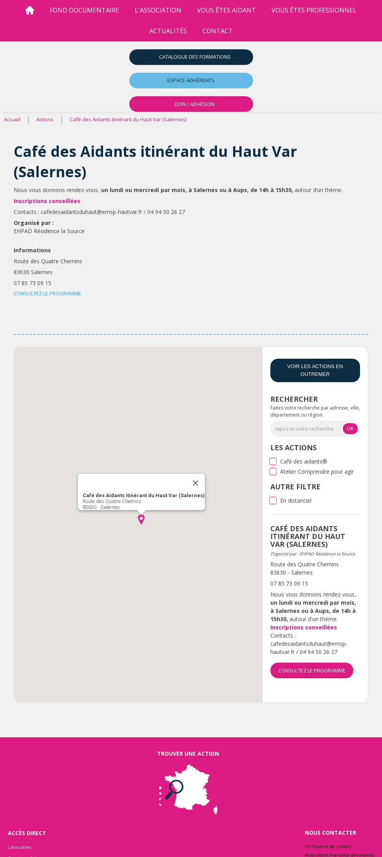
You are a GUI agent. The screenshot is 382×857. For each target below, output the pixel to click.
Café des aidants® (303, 461)
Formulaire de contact (328, 846)
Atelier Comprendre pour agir (317, 471)
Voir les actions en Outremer (315, 370)
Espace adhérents (191, 80)
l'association (158, 10)
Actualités (168, 31)
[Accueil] (30, 10)
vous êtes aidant (226, 10)
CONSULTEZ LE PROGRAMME (47, 293)
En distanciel (295, 500)
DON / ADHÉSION (195, 104)
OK (350, 428)
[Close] (195, 483)
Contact (218, 31)
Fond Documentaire (84, 10)
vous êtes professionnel (314, 10)
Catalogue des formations (195, 56)
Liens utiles (19, 847)
